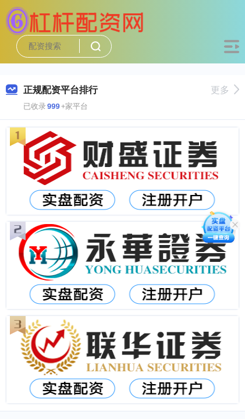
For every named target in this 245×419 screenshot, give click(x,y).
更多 (225, 90)
